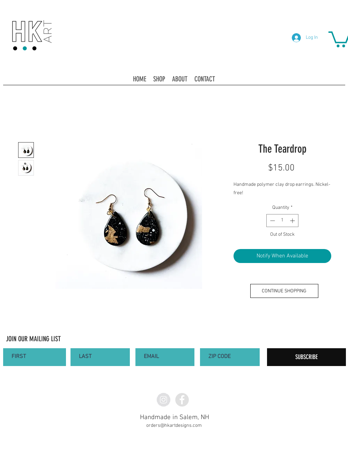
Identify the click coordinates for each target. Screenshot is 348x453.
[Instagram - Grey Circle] (163, 400)
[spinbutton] (282, 220)
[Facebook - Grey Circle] (182, 400)
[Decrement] (271, 220)
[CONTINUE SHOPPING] (284, 291)
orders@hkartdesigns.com (174, 426)
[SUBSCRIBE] (306, 357)
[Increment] (293, 220)
